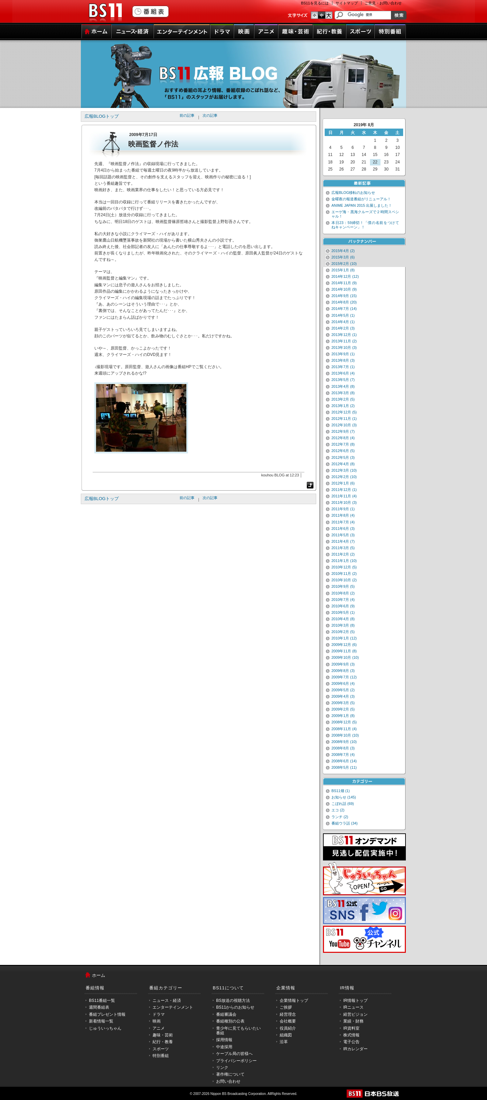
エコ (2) (337, 810)
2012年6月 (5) (343, 451)
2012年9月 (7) (343, 431)
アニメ (266, 31)
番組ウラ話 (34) (344, 823)
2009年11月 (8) (344, 651)
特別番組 (390, 31)
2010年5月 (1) (343, 612)
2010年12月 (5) (344, 567)
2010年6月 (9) (343, 606)
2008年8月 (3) (343, 748)
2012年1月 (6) (343, 483)
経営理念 (288, 1014)
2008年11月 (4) (344, 729)
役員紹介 (288, 1028)
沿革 (284, 1041)
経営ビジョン (355, 1014)
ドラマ (222, 31)
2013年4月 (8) (343, 386)
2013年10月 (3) (344, 347)
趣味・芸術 (295, 31)
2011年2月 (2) (343, 554)
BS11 (105, 13)
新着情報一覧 (101, 1021)
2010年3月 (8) (343, 625)
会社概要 (288, 1021)
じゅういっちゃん (105, 1028)
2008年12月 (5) (344, 722)
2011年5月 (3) (343, 535)
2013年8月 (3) (343, 360)
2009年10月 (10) (345, 657)
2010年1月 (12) (344, 638)
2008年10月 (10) (345, 735)
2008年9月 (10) (344, 742)
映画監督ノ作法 (153, 144)
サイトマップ (346, 3)
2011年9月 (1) (343, 509)
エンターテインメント (182, 31)
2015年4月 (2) (343, 251)
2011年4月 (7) (343, 541)
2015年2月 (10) (344, 264)
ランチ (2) (339, 817)
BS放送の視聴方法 (233, 1000)
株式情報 (351, 1035)
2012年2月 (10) (344, 477)
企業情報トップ (294, 1000)
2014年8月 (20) (344, 302)
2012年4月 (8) (343, 464)
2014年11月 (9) (344, 283)
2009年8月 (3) (343, 671)
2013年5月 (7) (343, 380)
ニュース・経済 (132, 31)
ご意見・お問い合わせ (383, 3)
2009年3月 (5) (343, 703)
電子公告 (351, 1041)
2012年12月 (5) (344, 412)
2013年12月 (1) (344, 335)
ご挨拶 (286, 1007)
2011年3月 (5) (343, 548)
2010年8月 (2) (343, 593)
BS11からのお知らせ (235, 1007)
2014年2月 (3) (343, 328)
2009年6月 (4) (343, 683)
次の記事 (210, 115)
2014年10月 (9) (344, 289)
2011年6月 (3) (343, 528)
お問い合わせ (228, 1081)
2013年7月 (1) (343, 367)
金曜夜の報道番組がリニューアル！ (361, 199)
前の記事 (187, 115)
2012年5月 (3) (343, 457)
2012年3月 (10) (344, 470)
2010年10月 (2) (344, 580)
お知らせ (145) (343, 797)
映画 (244, 31)
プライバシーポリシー (236, 1060)
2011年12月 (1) (344, 490)
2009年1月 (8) (343, 716)
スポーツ (360, 31)
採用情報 (224, 1039)
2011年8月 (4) (343, 515)
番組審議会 (226, 1014)
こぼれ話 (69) (342, 804)
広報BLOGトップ (102, 116)
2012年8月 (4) (343, 438)
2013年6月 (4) (343, 373)
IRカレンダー (355, 1049)
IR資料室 (351, 1028)
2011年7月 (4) (343, 522)
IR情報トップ (355, 1000)
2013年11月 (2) (344, 341)
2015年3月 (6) (343, 257)
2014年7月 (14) (344, 309)
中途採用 (224, 1047)
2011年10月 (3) (344, 502)
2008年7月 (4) (343, 755)
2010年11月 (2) (344, 573)
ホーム (96, 31)
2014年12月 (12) (345, 276)
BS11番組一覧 (102, 1000)
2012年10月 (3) (344, 425)
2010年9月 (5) (343, 586)
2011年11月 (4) (344, 496)
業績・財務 (353, 1021)
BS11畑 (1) (340, 791)
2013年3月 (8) (343, 393)
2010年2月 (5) (343, 632)
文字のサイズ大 (328, 15)
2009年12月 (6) (344, 645)
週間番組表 (99, 1007)
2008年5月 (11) (344, 767)
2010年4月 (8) (343, 619)
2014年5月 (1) (343, 315)
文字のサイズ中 (321, 15)
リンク (222, 1067)
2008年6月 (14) (344, 761)
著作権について (230, 1074)
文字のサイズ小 (314, 15)
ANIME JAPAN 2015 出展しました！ (361, 205)
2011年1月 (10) (344, 561)
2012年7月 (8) (343, 444)
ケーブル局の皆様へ (234, 1053)
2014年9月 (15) (344, 296)
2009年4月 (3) (343, 696)
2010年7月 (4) (343, 600)
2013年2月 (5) (343, 399)
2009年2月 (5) (343, 709)
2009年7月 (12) (344, 677)
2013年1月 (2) (343, 406)
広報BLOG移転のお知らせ (353, 192)
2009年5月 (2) (343, 690)
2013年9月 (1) (343, 354)
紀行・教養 (329, 31)
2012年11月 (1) (344, 419)
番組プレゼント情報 (107, 1014)
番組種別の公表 (230, 1021)
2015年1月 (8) (343, 270)
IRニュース (353, 1007)
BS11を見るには (315, 3)
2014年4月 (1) (343, 322)
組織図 (286, 1035)
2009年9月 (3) (343, 664)
